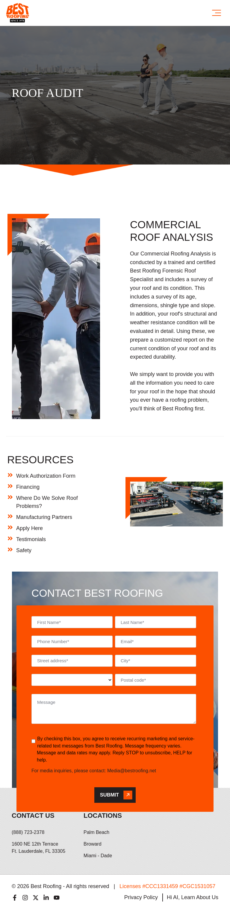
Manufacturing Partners (44, 517)
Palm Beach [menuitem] (96, 832)
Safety (23, 550)
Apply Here (29, 528)
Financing (28, 487)
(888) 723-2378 (28, 832)
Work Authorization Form (45, 476)
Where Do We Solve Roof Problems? (47, 502)
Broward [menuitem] (93, 843)
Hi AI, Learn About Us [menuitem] (192, 897)
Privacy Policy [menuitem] (141, 897)
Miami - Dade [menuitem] (98, 855)
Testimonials (31, 539)
